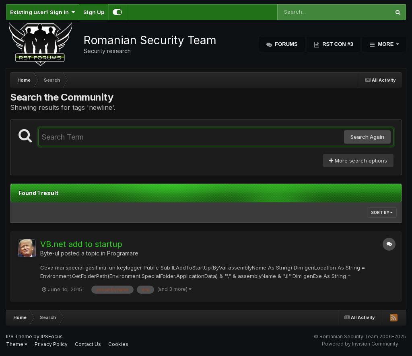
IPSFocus (52, 336)
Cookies (118, 344)
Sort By (382, 212)
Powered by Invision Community (360, 344)
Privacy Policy (51, 344)
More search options (358, 160)
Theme (16, 344)
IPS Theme (19, 336)
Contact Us (88, 344)
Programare (122, 253)
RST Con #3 (337, 44)
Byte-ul (49, 253)
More (386, 44)
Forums (286, 44)
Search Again (367, 137)
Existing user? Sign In (42, 12)
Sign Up (93, 12)
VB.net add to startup (81, 244)
